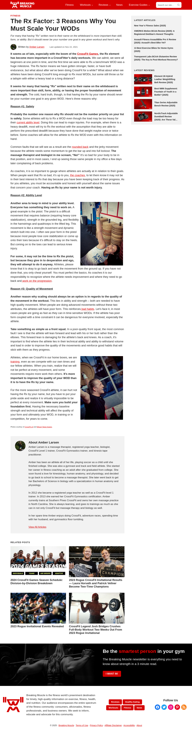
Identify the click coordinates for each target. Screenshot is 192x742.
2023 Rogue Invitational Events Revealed (37, 626)
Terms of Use (82, 725)
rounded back (80, 146)
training (15, 361)
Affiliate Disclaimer (113, 725)
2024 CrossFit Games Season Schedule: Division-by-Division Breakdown (36, 581)
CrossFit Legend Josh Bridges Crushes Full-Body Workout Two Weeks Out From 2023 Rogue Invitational (95, 629)
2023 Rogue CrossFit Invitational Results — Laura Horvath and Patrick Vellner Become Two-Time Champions (95, 583)
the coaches (77, 175)
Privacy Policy (96, 725)
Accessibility (129, 725)
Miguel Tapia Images (44, 427)
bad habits (87, 309)
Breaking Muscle (66, 725)
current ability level (28, 122)
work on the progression (37, 280)
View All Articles (37, 527)
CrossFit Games (87, 53)
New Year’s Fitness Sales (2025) (150, 25)
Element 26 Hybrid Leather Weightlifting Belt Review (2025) (164, 79)
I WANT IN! (112, 673)
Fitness (15, 16)
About (139, 725)
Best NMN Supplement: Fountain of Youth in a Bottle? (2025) (166, 91)
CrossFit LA (29, 427)
